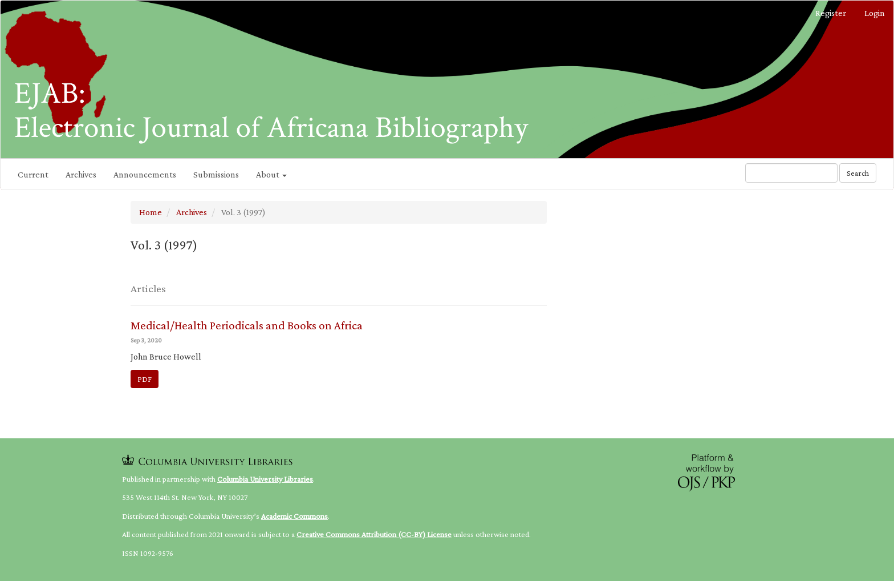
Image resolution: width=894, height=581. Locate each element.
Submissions (216, 174)
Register (830, 13)
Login (874, 13)
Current (33, 174)
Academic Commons (294, 516)
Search (858, 172)
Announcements (144, 174)
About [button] (271, 174)
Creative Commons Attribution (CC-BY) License (374, 534)
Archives (81, 174)
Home (150, 212)
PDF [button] (144, 379)
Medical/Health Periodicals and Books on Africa (247, 325)
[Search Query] (791, 173)
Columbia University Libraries (265, 478)
